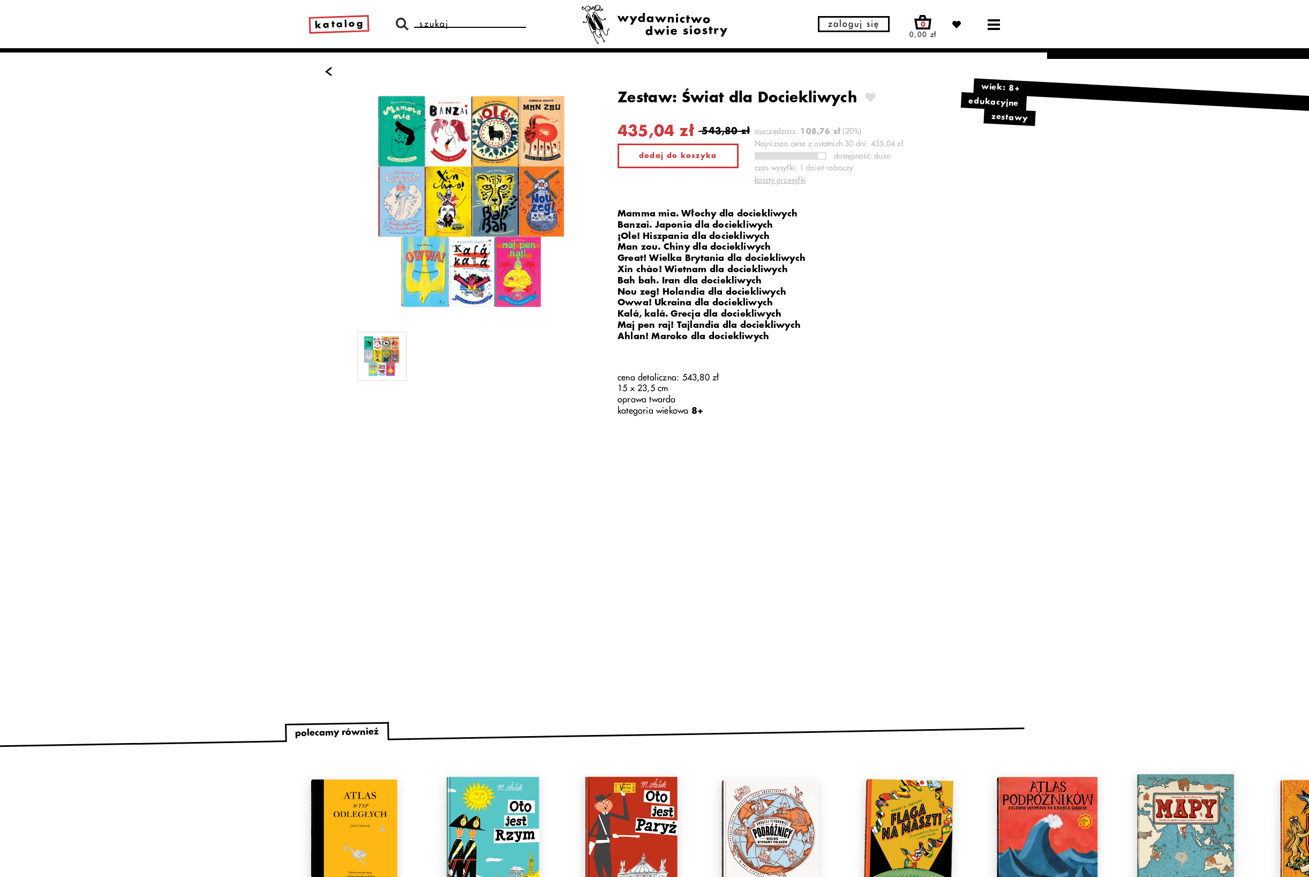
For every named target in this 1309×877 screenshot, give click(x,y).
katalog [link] (340, 24)
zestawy (1009, 117)
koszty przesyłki (780, 180)
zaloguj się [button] (853, 24)
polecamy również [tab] (337, 733)
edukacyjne (993, 101)
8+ (697, 411)
